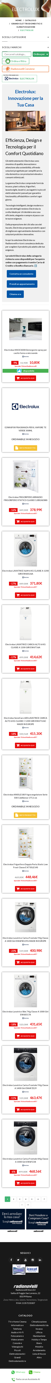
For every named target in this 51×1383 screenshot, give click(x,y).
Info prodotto (25, 448)
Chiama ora (15, 294)
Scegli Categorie (25, 37)
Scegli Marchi (25, 47)
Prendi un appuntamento (22, 284)
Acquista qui (25, 378)
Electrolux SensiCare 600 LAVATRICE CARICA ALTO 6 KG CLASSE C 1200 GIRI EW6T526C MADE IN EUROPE (25, 721)
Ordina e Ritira (14, 61)
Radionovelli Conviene (19, 69)
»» (28, 1205)
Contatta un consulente (21, 273)
